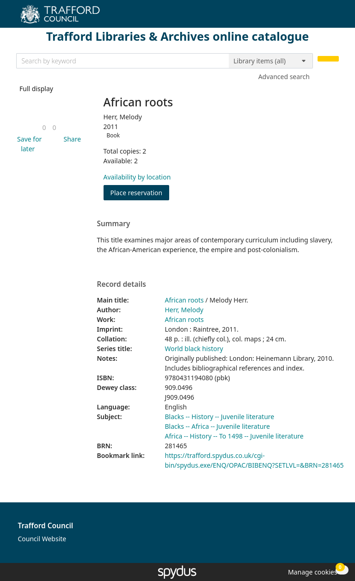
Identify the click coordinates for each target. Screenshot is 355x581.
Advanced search (284, 76)
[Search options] (271, 61)
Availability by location (137, 177)
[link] (44, 127)
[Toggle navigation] (334, 17)
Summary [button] (113, 224)
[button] (28, 144)
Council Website (42, 538)
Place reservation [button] (140, 192)
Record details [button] (121, 284)
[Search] (328, 59)
